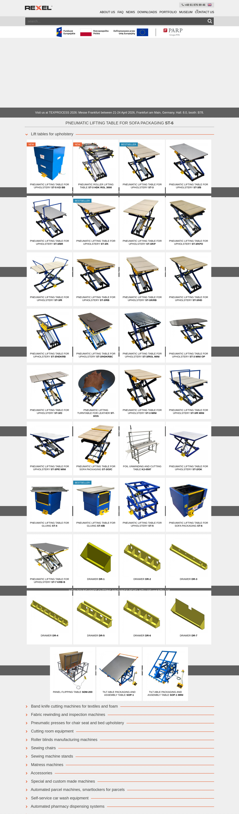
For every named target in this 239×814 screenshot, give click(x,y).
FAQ (120, 12)
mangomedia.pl (206, 811)
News (130, 12)
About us (107, 12)
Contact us (204, 12)
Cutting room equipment (49, 651)
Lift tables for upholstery (49, 54)
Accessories (38, 693)
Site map (99, 802)
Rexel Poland (52, 811)
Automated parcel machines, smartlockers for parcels (75, 710)
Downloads (147, 12)
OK (112, 753)
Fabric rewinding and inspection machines (65, 635)
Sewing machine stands (49, 676)
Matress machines (44, 685)
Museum (186, 12)
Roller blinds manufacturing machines (61, 660)
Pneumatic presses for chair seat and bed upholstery (74, 643)
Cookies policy (79, 802)
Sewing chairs (40, 668)
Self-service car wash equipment (56, 718)
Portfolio (168, 12)
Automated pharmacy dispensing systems (65, 726)
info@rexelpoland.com (200, 757)
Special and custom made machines (60, 701)
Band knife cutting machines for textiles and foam (71, 626)
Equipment (31, 802)
